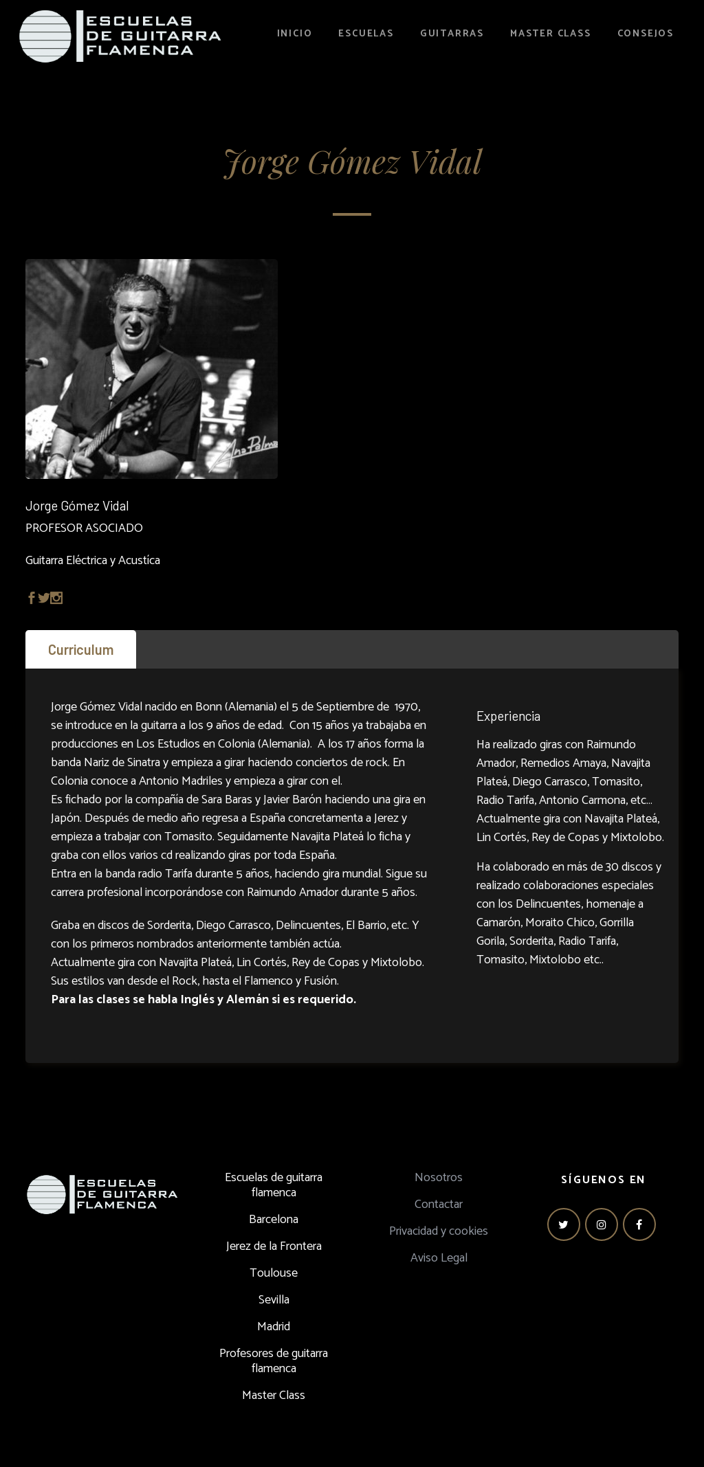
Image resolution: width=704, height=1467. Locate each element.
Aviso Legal (439, 1258)
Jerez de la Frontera (274, 1246)
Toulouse (274, 1273)
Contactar (439, 1204)
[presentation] (80, 649)
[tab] (80, 649)
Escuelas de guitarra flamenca (273, 1185)
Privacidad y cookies (438, 1231)
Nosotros (439, 1177)
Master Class (273, 1395)
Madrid (273, 1326)
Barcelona (273, 1219)
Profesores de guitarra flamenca (273, 1361)
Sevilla (273, 1300)
